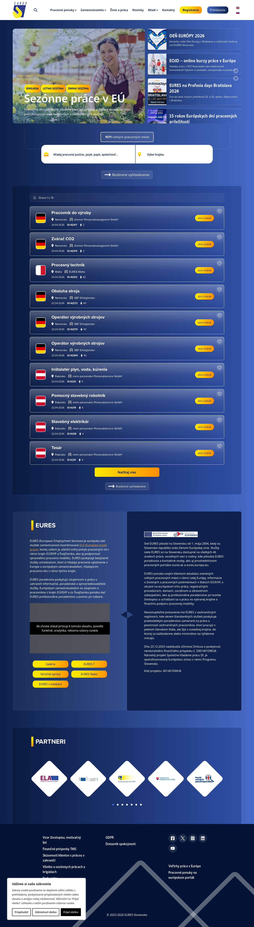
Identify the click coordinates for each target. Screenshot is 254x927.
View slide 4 (127, 805)
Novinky (138, 10)
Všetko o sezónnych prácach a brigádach (64, 869)
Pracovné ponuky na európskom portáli (182, 874)
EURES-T (89, 664)
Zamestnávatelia (92, 10)
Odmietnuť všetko (46, 912)
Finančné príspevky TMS (59, 848)
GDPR (110, 837)
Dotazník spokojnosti (121, 843)
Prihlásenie (217, 10)
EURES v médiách (50, 684)
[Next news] (235, 78)
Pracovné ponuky (62, 10)
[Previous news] (235, 71)
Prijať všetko (70, 912)
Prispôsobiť (21, 912)
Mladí (152, 10)
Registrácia (191, 10)
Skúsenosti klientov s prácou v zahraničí (63, 857)
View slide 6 (136, 805)
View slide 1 (113, 805)
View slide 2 (118, 805)
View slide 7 (141, 805)
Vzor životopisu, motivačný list (62, 839)
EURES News (89, 674)
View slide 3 (122, 805)
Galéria (50, 664)
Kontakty (168, 10)
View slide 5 (132, 805)
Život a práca (119, 10)
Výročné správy (50, 674)
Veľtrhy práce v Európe (184, 866)
